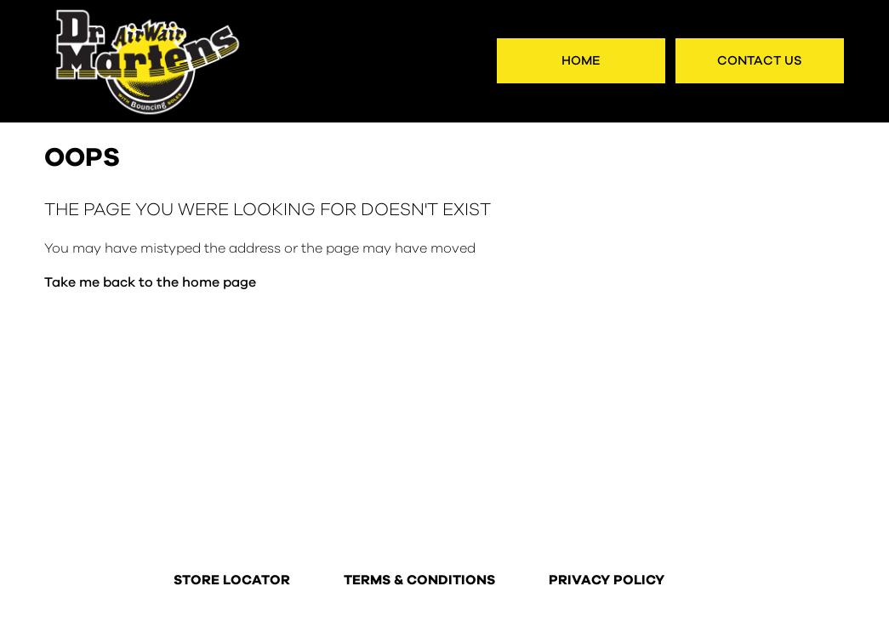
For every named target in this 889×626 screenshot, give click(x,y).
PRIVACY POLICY (606, 581)
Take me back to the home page (150, 282)
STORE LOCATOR (232, 581)
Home (581, 60)
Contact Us (759, 60)
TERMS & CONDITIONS (419, 581)
